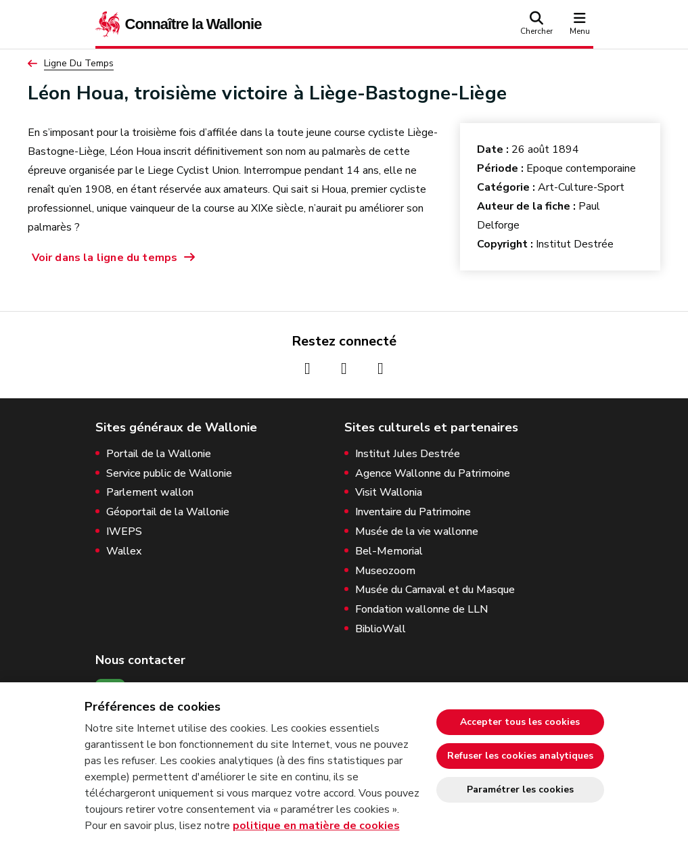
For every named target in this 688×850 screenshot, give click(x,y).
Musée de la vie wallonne (416, 532)
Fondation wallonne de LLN (421, 610)
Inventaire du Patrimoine (413, 512)
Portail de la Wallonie (158, 454)
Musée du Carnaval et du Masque (435, 590)
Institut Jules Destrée (407, 454)
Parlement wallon (149, 493)
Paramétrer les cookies (520, 789)
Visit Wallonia (388, 493)
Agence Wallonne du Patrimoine (432, 474)
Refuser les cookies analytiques (520, 755)
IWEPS (124, 532)
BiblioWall (380, 629)
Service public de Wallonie (169, 474)
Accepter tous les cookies (520, 721)
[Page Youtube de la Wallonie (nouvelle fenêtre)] (381, 368)
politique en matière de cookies (316, 825)
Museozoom (385, 571)
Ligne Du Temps (79, 63)
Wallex (123, 551)
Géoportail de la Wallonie (167, 512)
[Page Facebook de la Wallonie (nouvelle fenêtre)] (308, 368)
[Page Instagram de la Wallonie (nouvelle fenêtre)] (344, 368)
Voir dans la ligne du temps (105, 257)
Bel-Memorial (389, 551)
